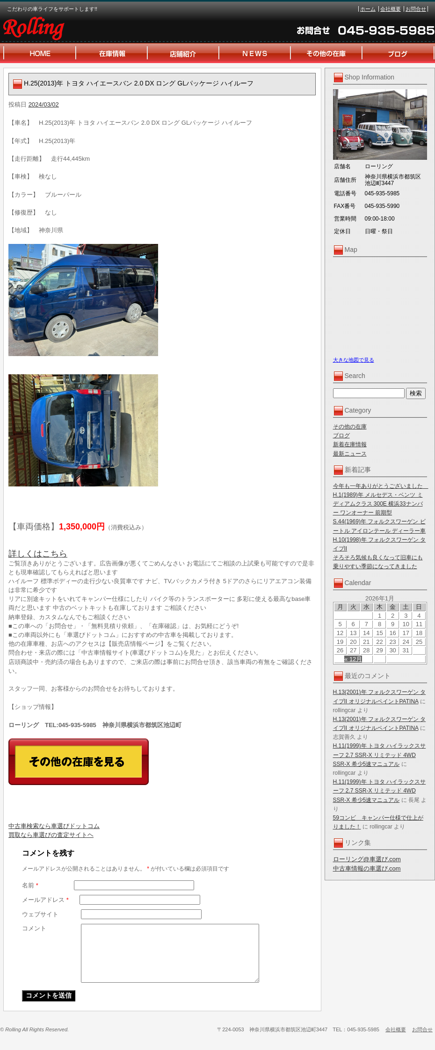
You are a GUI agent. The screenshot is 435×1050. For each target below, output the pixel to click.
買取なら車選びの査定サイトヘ (51, 834)
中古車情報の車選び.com (367, 868)
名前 (30, 885)
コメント (34, 928)
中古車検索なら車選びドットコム (54, 825)
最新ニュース (350, 453)
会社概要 (390, 9)
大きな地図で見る (353, 360)
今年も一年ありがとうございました (380, 486)
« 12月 (353, 659)
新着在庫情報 (350, 444)
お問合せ (416, 9)
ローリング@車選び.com (367, 859)
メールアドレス (45, 899)
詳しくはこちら (37, 553)
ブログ (341, 435)
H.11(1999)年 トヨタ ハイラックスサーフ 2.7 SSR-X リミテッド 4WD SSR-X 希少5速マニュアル (379, 755)
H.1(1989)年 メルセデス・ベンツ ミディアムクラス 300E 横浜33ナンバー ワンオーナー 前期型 (378, 504)
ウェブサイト (40, 914)
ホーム (368, 9)
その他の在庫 (350, 426)
